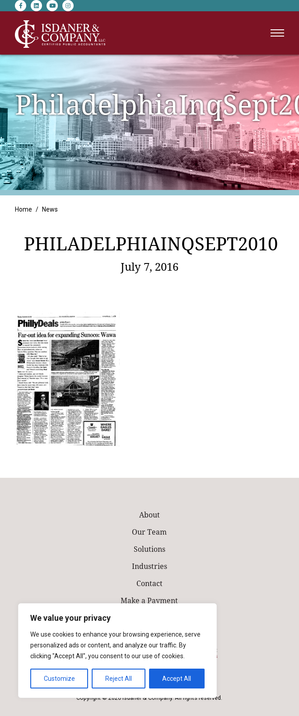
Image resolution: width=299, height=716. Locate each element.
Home (23, 209)
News (50, 209)
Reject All (118, 678)
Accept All (176, 678)
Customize (59, 678)
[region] (117, 650)
